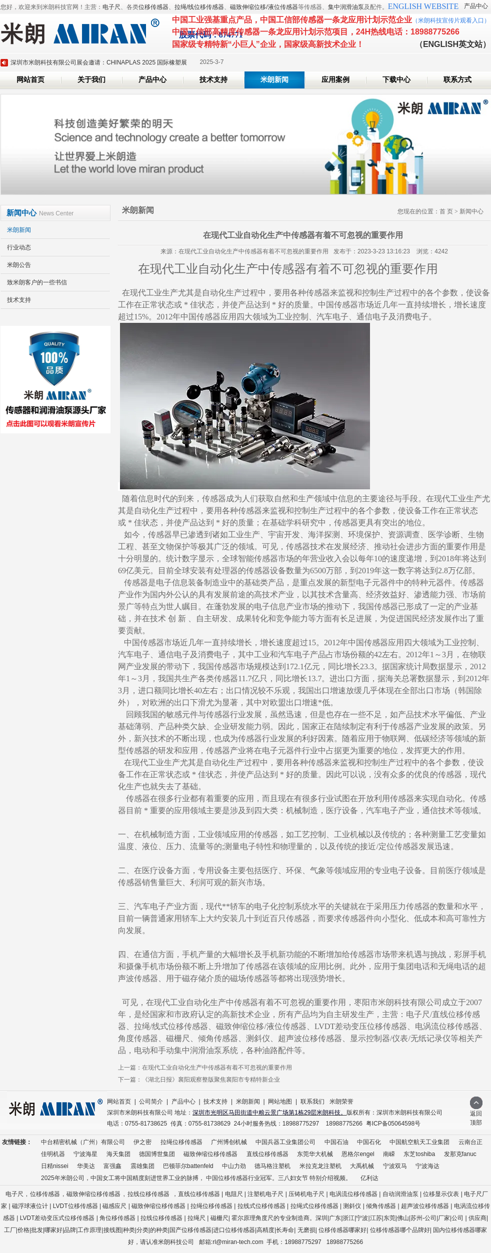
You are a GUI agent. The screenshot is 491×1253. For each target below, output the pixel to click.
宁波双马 (395, 1166)
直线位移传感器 (267, 1154)
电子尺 (111, 6)
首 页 (446, 211)
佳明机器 (53, 1154)
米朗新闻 (274, 79)
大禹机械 (362, 1166)
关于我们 (92, 79)
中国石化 (369, 1142)
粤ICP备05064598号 (393, 1123)
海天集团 (118, 1154)
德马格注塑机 (272, 1166)
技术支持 (214, 79)
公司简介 (151, 1101)
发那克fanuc (460, 1154)
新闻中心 (472, 211)
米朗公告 (19, 264)
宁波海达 (428, 1166)
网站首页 (30, 79)
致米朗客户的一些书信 (37, 282)
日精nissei (54, 1166)
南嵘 (389, 1154)
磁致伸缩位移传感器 (211, 1154)
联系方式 (458, 79)
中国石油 (336, 1142)
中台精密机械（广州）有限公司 (83, 1142)
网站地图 (280, 1101)
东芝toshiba (419, 1154)
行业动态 (19, 247)
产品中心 (476, 5)
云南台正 (470, 1142)
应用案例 (336, 79)
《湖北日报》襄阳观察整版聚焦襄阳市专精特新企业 (211, 1079)
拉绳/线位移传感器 (199, 6)
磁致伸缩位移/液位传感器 (264, 6)
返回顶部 (476, 1115)
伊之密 (143, 1142)
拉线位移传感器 (149, 1194)
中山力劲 (234, 1166)
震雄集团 (142, 1166)
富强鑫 (113, 1166)
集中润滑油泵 (346, 6)
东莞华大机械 (315, 1154)
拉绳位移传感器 (181, 1142)
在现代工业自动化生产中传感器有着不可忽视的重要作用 (217, 1067)
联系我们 (312, 1101)
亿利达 (369, 1178)
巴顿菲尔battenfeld (188, 1166)
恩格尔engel (358, 1154)
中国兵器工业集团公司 (286, 1142)
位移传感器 (153, 6)
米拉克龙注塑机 (321, 1166)
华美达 (86, 1166)
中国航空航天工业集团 (420, 1142)
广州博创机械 (229, 1142)
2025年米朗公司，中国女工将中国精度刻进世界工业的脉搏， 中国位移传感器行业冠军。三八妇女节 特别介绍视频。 (196, 1178)
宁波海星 (86, 1154)
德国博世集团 (157, 1154)
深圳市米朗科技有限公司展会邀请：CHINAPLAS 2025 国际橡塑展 (98, 62)
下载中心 (396, 79)
